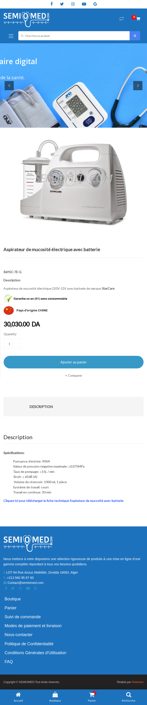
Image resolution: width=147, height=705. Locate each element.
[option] (73, 185)
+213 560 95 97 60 (18, 578)
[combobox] (74, 35)
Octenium (138, 682)
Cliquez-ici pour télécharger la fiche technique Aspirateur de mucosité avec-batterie (63, 501)
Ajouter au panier (73, 362)
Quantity (10, 334)
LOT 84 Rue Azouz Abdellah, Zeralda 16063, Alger (40, 572)
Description (41, 407)
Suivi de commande (23, 617)
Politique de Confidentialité (29, 644)
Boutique (13, 599)
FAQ (9, 661)
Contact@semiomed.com (23, 583)
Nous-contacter (19, 634)
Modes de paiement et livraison (33, 625)
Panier (10, 608)
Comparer (75, 375)
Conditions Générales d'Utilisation (35, 653)
